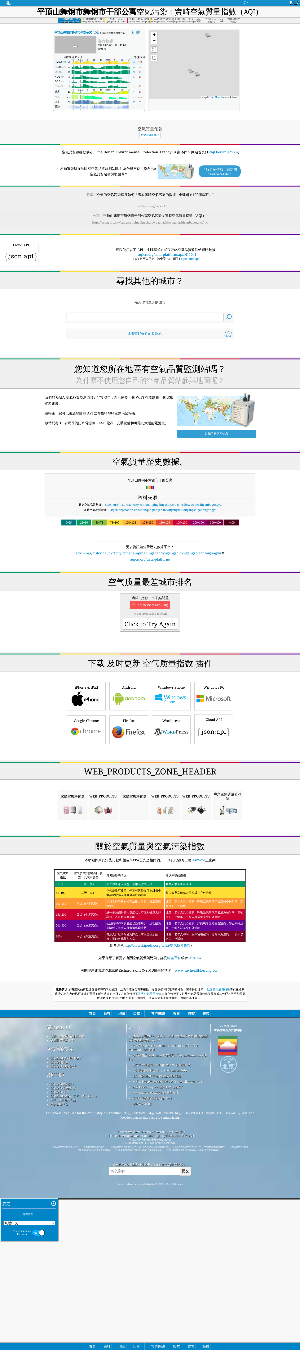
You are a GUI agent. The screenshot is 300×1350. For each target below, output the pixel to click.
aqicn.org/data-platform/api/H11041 (167, 254)
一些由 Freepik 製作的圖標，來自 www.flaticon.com (167, 1242)
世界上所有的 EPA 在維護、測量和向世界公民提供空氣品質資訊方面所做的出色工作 (168, 1199)
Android (129, 749)
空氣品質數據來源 (62, 1245)
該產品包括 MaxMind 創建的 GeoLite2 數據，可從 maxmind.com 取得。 (163, 1209)
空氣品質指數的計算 (64, 1249)
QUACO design (142, 1265)
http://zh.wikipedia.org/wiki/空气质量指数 (157, 1106)
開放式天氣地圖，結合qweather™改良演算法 (162, 1226)
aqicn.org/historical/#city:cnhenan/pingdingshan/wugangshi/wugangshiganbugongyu (163, 504)
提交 (185, 1331)
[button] (190, 71)
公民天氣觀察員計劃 (145, 1231)
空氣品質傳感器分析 (64, 1227)
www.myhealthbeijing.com (197, 1131)
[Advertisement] (150, 595)
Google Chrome (86, 783)
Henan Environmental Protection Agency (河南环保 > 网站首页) (151, 1297)
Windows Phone (171, 749)
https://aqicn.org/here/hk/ (150, 206)
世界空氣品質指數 (218, 1150)
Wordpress (171, 783)
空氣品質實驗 (59, 1223)
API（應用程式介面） (65, 1261)
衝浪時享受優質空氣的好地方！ (153, 1259)
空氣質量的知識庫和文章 (66, 1219)
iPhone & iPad (86, 749)
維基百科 (174, 1119)
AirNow (198, 1021)
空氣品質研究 (60, 1210)
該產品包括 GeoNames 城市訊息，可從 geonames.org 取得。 (168, 1218)
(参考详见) (150, 1069)
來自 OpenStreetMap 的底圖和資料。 (157, 1253)
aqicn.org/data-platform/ (150, 559)
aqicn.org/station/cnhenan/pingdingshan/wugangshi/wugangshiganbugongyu (163, 510)
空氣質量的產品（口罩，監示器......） (74, 1257)
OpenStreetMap (218, 97)
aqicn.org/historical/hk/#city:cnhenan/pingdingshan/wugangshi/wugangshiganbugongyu (148, 553)
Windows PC (213, 749)
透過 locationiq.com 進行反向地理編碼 (158, 1248)
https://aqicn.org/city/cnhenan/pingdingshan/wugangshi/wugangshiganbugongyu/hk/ (150, 222)
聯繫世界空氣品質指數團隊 (68, 1197)
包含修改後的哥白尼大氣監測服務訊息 (157, 1237)
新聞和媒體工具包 (62, 1201)
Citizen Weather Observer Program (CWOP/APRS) (151, 1293)
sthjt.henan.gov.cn (223, 152)
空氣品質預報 (59, 1253)
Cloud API (213, 782)
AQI (76, 32)
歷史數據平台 (59, 1265)
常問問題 (55, 1236)
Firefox (129, 783)
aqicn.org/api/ (190, 259)
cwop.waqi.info (176, 1231)
